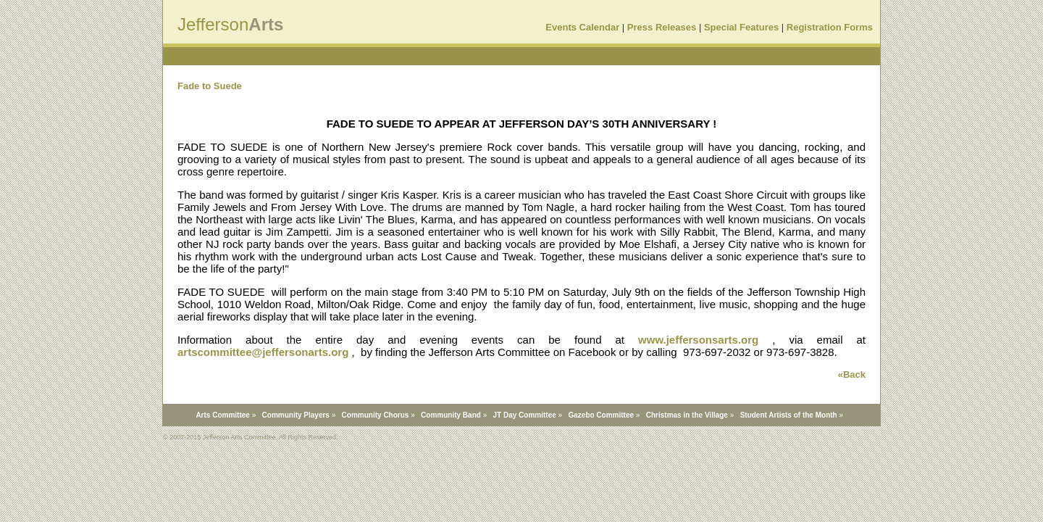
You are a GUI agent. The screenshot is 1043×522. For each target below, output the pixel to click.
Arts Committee (222, 415)
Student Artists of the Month (788, 415)
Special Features (741, 27)
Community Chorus (375, 415)
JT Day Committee (524, 415)
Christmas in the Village (687, 415)
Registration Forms (830, 27)
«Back (852, 374)
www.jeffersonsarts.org (698, 340)
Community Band (451, 415)
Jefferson (212, 24)
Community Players (296, 415)
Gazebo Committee (601, 415)
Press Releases (661, 27)
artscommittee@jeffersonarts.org (262, 352)
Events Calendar (582, 27)
